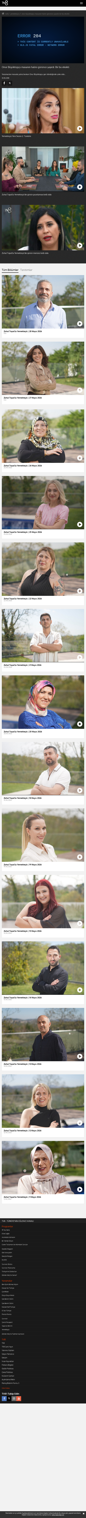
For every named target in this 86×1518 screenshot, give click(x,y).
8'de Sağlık (5, 1234)
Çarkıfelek (5, 1292)
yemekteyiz (14, 14)
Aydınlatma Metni (8, 1379)
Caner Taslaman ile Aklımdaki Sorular (15, 1244)
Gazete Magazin (7, 1249)
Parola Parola (6, 1314)
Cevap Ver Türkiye (8, 1288)
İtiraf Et (4, 1260)
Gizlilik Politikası (8, 1369)
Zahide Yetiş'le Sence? (9, 1275)
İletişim (4, 1358)
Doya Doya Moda (8, 1295)
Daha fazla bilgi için (58, 1515)
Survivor (5, 1319)
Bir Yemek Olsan (7, 1241)
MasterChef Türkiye (8, 1307)
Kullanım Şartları (8, 1376)
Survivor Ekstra (7, 1264)
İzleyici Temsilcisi (8, 1354)
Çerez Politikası (7, 1372)
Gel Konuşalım (7, 1252)
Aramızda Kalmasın (8, 1237)
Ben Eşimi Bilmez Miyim (10, 1284)
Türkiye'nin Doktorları (9, 1271)
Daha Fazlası (6, 1388)
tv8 (6, 14)
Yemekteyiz (5, 1329)
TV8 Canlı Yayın (7, 1347)
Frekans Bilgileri (7, 1365)
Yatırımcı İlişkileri (8, 1350)
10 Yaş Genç (6, 1230)
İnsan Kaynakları (8, 1361)
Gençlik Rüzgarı (7, 1256)
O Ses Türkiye (6, 1311)
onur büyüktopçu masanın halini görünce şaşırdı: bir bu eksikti (45, 14)
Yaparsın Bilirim (7, 1326)
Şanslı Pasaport (7, 1322)
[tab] (10, 270)
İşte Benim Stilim (7, 1299)
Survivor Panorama (8, 1268)
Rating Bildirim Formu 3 (10, 1383)
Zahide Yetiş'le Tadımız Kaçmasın (13, 1334)
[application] (43, 40)
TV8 (3, 1343)
